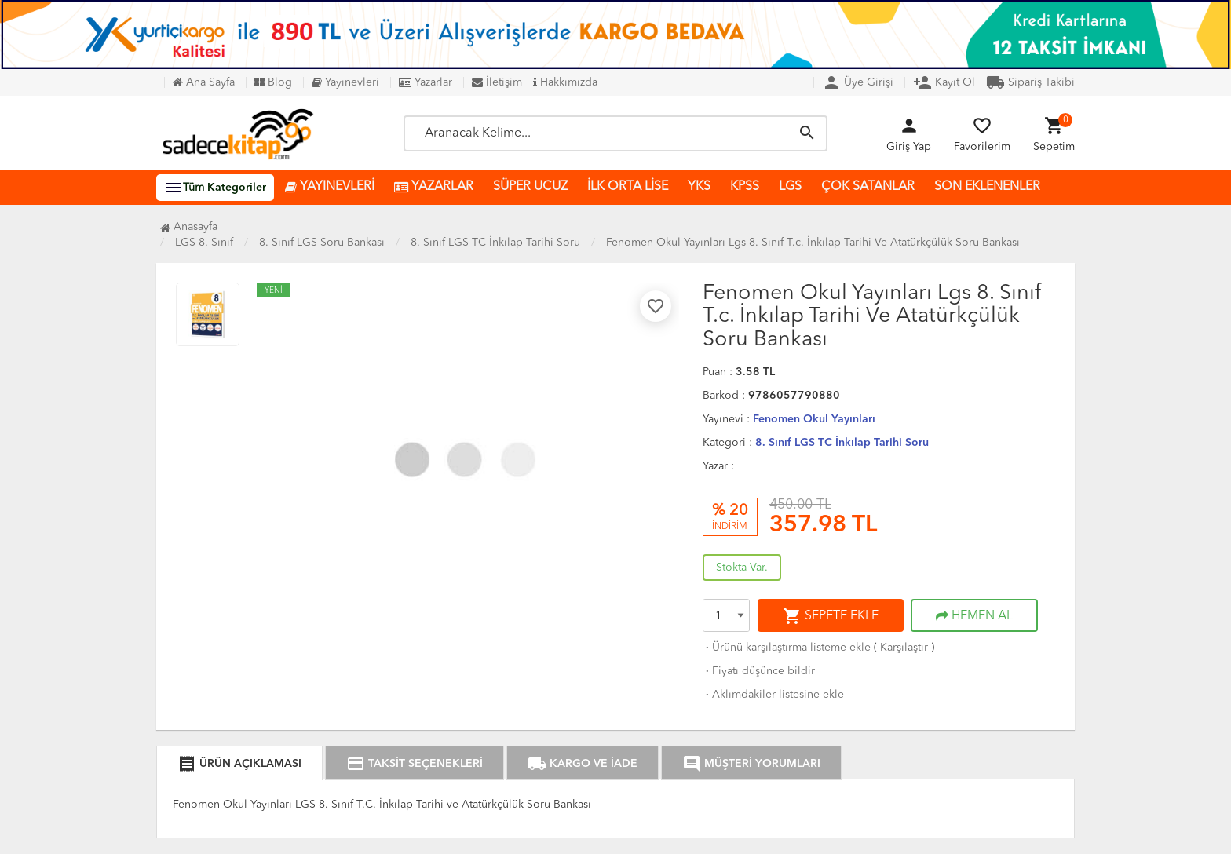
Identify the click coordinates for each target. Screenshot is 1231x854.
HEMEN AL (974, 616)
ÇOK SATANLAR (868, 187)
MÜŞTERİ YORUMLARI (751, 763)
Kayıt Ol (944, 82)
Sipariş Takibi (1030, 82)
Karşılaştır (904, 647)
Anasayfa (188, 226)
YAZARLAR (433, 187)
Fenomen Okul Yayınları (814, 419)
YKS (699, 187)
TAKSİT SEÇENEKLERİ (414, 763)
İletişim (497, 82)
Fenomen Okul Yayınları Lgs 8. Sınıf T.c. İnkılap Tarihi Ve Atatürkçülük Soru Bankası (813, 242)
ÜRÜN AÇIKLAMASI (239, 763)
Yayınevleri (345, 82)
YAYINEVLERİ (329, 187)
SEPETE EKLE (831, 616)
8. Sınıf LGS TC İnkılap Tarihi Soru (842, 442)
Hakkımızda (565, 82)
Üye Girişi (857, 82)
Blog (273, 82)
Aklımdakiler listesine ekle (773, 694)
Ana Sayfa (204, 82)
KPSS (744, 187)
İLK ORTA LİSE (627, 187)
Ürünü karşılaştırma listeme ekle (787, 647)
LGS (790, 187)
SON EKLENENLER (987, 187)
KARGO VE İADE (582, 763)
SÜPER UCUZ (530, 187)
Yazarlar (425, 82)
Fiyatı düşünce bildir (759, 671)
